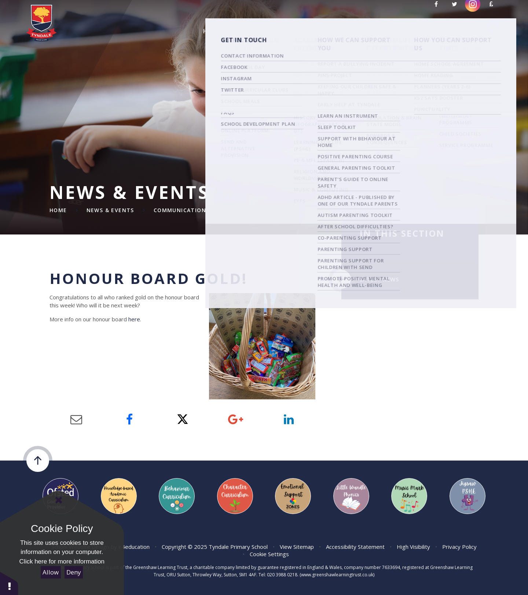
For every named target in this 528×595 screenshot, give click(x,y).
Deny (73, 572)
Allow (51, 572)
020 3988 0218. (282, 575)
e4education (134, 546)
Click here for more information (61, 561)
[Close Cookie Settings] (58, 500)
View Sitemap (297, 546)
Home (58, 210)
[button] (9, 583)
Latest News (245, 210)
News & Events (110, 210)
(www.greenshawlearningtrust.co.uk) (336, 575)
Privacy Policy (459, 546)
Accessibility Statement (355, 546)
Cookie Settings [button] (269, 554)
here (134, 319)
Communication (180, 210)
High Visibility (413, 546)
